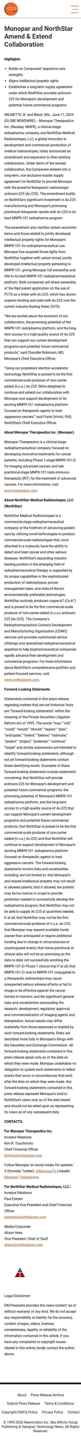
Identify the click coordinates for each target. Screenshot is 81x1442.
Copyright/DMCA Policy (20, 1412)
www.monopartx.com (20, 490)
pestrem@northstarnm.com (25, 1217)
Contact (73, 1412)
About (21, 1395)
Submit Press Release (23, 1403)
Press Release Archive (47, 1395)
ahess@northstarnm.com (23, 1245)
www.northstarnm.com (21, 680)
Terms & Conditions (59, 1403)
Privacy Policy (52, 1412)
